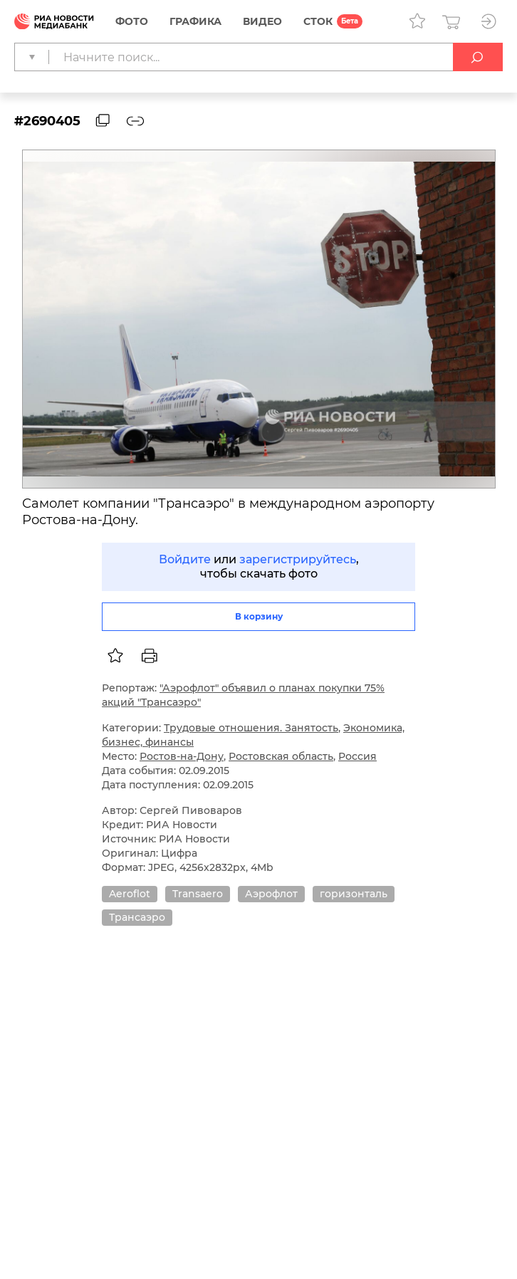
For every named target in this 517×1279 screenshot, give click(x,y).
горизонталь (353, 893)
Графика (195, 21)
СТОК (318, 21)
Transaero (197, 893)
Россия (357, 756)
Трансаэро (137, 917)
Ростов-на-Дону (182, 756)
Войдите (185, 559)
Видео (262, 21)
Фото (131, 21)
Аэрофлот (271, 893)
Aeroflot (129, 893)
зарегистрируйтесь (297, 559)
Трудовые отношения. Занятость (251, 727)
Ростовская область (281, 756)
